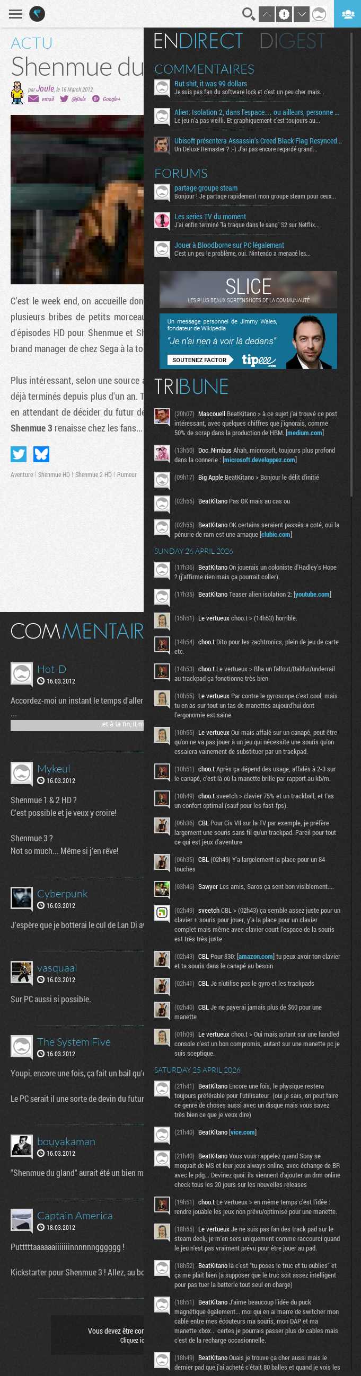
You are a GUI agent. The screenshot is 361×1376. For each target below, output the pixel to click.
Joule (45, 88)
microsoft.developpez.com (259, 459)
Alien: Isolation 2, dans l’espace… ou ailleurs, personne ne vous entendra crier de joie (258, 112)
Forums (181, 173)
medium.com (304, 432)
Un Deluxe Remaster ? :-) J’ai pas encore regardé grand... (246, 148)
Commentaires (204, 69)
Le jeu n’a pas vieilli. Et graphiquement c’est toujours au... (247, 120)
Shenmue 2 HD (93, 474)
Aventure (22, 474)
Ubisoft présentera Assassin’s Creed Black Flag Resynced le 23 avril (258, 141)
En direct (198, 41)
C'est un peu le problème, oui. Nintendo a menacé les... (242, 253)
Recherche (249, 14)
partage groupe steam (205, 188)
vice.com (243, 1132)
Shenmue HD (54, 474)
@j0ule (79, 99)
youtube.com (312, 594)
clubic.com (275, 534)
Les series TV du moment (210, 216)
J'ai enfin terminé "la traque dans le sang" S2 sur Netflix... (247, 224)
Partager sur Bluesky (41, 454)
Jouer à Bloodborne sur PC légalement (229, 245)
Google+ (111, 99)
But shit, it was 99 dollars (210, 83)
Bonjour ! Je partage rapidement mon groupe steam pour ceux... (255, 196)
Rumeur (127, 474)
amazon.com (256, 956)
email (48, 99)
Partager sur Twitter (19, 454)
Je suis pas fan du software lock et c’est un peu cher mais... (249, 91)
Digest (292, 41)
